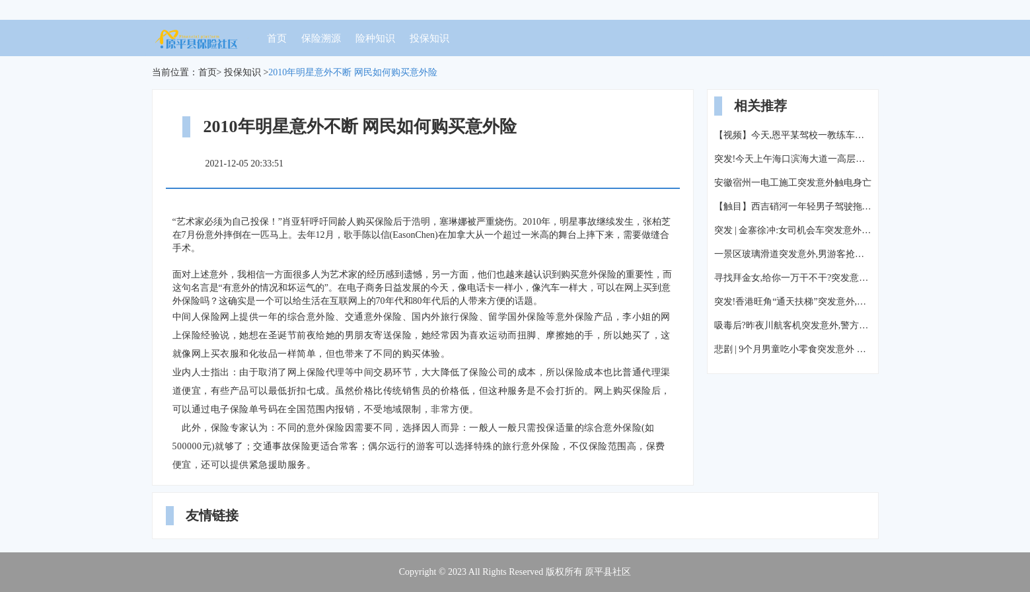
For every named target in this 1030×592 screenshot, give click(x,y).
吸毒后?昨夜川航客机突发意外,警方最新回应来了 (792, 325)
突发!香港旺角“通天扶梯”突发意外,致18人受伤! (792, 302)
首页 (277, 38)
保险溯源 (321, 38)
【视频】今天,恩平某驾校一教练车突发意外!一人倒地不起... (792, 135)
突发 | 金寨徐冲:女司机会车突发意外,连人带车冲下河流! (792, 230)
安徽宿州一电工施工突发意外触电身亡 (792, 183)
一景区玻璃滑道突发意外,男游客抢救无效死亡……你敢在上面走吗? (792, 254)
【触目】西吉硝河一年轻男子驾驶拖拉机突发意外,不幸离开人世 (792, 206)
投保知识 (429, 38)
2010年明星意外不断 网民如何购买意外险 (352, 72)
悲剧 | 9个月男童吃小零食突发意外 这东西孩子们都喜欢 (792, 349)
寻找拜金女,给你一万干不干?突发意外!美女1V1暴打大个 (792, 278)
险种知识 (375, 38)
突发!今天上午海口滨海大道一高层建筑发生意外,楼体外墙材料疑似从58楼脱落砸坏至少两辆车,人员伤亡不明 (792, 159)
